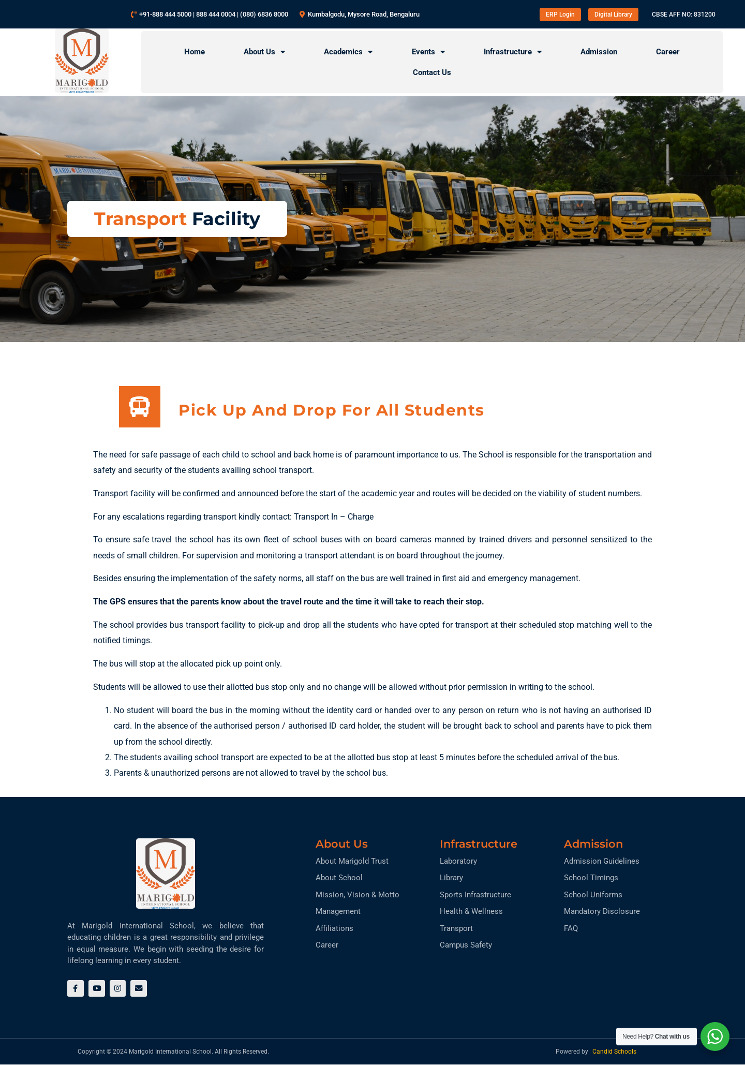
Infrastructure (513, 52)
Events (428, 52)
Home (194, 51)
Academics (348, 52)
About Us (264, 52)
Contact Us (432, 72)
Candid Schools (614, 1052)
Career (668, 51)
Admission (598, 51)
